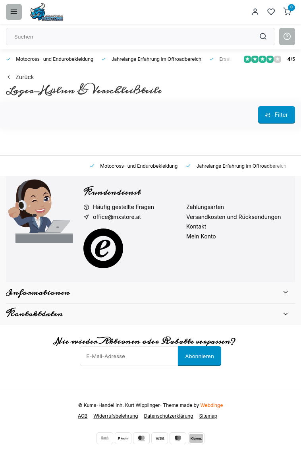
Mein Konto (201, 236)
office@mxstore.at (117, 216)
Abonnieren (199, 356)
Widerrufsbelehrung (115, 416)
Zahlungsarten (205, 206)
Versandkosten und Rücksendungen (233, 216)
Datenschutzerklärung (168, 416)
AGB (82, 416)
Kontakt (196, 226)
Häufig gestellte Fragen (123, 206)
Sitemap (208, 416)
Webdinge (212, 405)
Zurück (20, 77)
